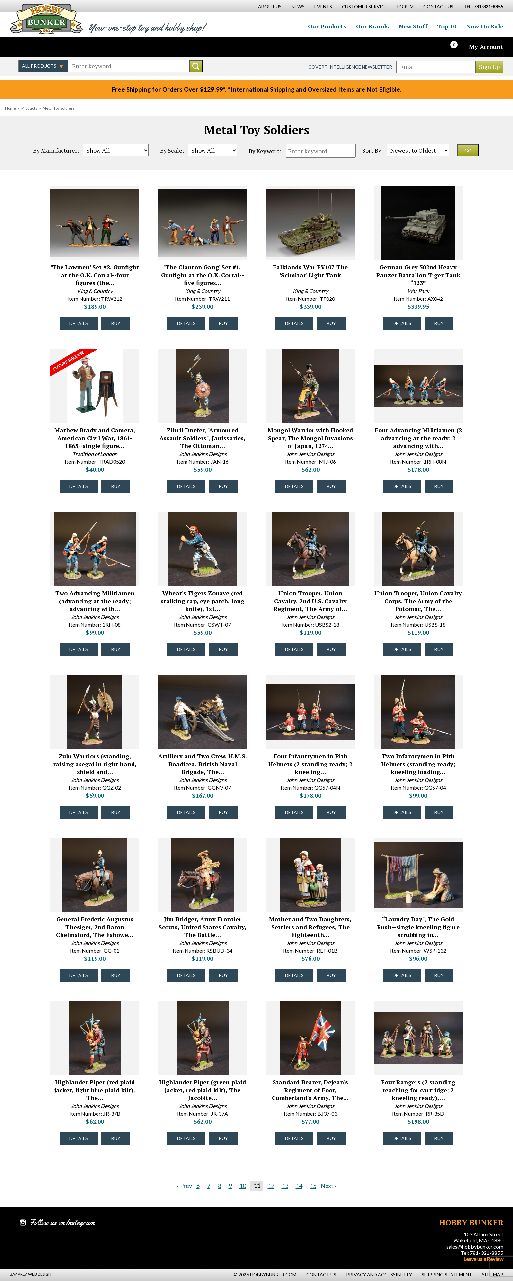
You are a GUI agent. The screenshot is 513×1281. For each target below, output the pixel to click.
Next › (328, 1185)
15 (313, 1185)
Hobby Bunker (46, 19)
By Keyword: (265, 151)
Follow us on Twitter (38, 47)
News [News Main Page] (298, 6)
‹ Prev (184, 1185)
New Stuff (413, 26)
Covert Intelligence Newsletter (350, 67)
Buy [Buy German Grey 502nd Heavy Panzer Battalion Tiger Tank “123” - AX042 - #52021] (439, 323)
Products (29, 108)
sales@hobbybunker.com (474, 1246)
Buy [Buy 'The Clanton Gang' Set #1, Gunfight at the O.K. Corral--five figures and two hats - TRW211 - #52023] (223, 323)
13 (285, 1185)
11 (257, 1185)
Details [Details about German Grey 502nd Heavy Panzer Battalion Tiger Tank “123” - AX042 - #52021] (402, 323)
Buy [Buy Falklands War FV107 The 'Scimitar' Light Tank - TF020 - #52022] (331, 323)
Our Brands (372, 26)
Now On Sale (484, 26)
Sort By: (372, 150)
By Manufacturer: (56, 150)
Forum (405, 6)
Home (10, 108)
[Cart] (458, 47)
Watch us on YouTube (67, 47)
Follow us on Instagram (52, 47)
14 (299, 1185)
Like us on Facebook (24, 47)
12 (271, 1185)
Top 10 (446, 26)
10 (242, 1185)
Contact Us (438, 6)
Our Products (327, 26)
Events (323, 6)
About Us (270, 6)
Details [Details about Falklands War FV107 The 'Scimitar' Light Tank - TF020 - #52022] (294, 323)
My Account (486, 47)
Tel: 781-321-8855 (482, 1253)
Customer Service (364, 6)
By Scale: (172, 150)
